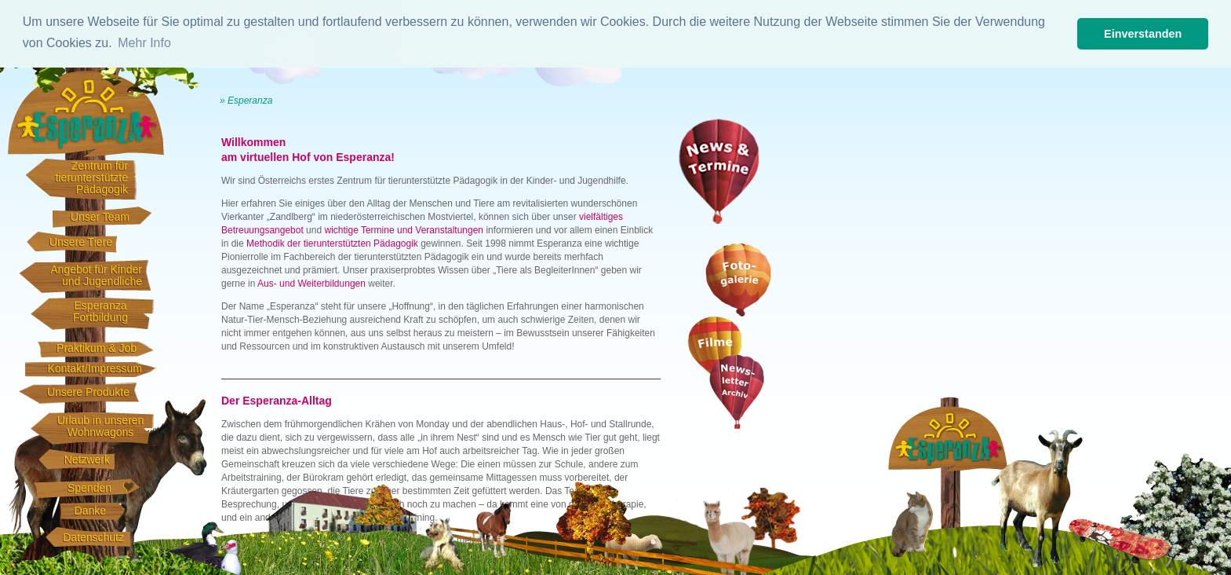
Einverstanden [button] (1143, 33)
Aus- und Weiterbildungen (311, 283)
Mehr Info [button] (144, 42)
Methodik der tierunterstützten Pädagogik (332, 243)
